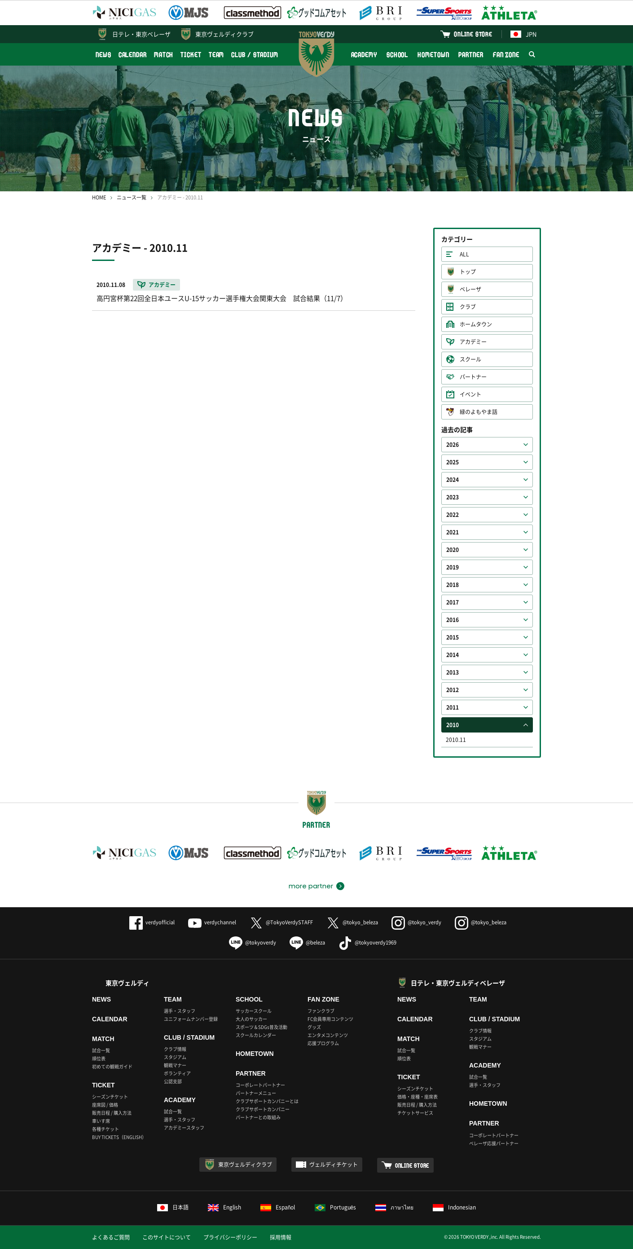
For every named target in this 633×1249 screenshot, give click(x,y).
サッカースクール (254, 1010)
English (224, 1207)
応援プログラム (323, 1043)
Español (277, 1207)
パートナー (473, 377)
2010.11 (456, 740)
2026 (452, 445)
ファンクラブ (321, 1010)
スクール (470, 359)
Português (335, 1207)
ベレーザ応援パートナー (494, 1143)
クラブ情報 (175, 1049)
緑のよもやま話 (478, 412)
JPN (523, 34)
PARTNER (470, 54)
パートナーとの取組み (258, 1117)
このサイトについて (166, 1237)
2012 (452, 690)
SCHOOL (397, 54)
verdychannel (212, 922)
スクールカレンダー (256, 1035)
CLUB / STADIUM (254, 54)
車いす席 (101, 1120)
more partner (311, 886)
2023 (452, 497)
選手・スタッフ (179, 1010)
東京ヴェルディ (127, 982)
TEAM (216, 54)
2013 (452, 672)
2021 (452, 532)
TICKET (190, 54)
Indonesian (454, 1207)
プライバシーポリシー (230, 1237)
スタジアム (175, 1057)
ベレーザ (470, 289)
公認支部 (173, 1081)
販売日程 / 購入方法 (112, 1112)
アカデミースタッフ (184, 1127)
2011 (452, 707)
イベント (470, 394)
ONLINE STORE (473, 34)
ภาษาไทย (394, 1207)
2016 (452, 620)
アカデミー (473, 342)
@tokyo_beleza (352, 922)
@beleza (307, 942)
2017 (452, 602)
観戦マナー (175, 1065)
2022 (452, 515)
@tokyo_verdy (416, 922)
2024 (452, 480)
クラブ (468, 307)
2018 (452, 585)
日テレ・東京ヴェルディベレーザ (458, 982)
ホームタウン (476, 324)
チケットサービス (415, 1112)
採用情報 (280, 1237)
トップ (468, 272)
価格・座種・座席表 (417, 1096)
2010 (452, 725)
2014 (452, 655)
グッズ (314, 1027)
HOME (99, 197)
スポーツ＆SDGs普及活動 (261, 1027)
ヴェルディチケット (333, 1165)
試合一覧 (101, 1050)
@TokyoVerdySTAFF (281, 922)
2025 (452, 462)
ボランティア (177, 1073)
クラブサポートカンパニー (263, 1109)
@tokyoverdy (252, 942)
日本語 (173, 1207)
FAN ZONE (506, 54)
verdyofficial (152, 922)
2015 (452, 637)
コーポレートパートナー (260, 1084)
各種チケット (105, 1128)
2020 (452, 550)
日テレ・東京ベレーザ (141, 34)
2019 (452, 567)
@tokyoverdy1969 (367, 942)
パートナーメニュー (256, 1093)
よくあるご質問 (111, 1237)
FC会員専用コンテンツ (330, 1018)
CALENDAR (133, 54)
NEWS (103, 54)
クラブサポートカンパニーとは (267, 1101)
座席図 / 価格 (105, 1104)
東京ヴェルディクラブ (224, 34)
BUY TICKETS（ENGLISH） (119, 1137)
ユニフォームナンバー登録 (191, 1018)
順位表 (99, 1058)
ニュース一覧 (131, 197)
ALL (464, 254)
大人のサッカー (251, 1018)
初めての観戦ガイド (112, 1066)
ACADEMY (364, 54)
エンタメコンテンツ (328, 1035)
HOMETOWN (433, 54)
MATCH (164, 54)
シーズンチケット (110, 1096)
